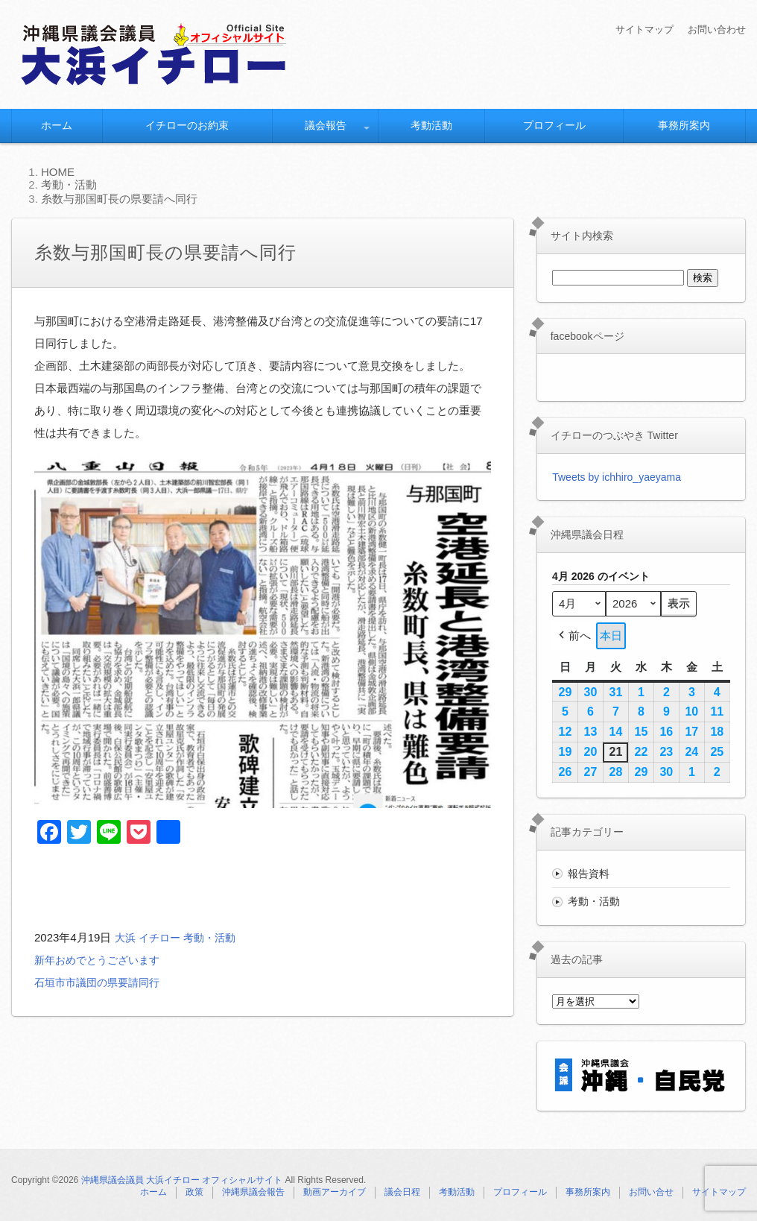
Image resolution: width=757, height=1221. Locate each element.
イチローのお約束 (187, 125)
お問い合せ (651, 1192)
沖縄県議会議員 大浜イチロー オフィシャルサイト (182, 1180)
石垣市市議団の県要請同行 (101, 982)
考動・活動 (216, 937)
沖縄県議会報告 (253, 1192)
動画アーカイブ (334, 1192)
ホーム (56, 125)
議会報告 (325, 125)
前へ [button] (573, 636)
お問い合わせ (714, 29)
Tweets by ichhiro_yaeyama (616, 477)
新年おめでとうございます (101, 959)
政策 (194, 1192)
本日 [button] (611, 635)
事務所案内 (684, 125)
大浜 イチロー (150, 937)
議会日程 (402, 1192)
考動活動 (431, 125)
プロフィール (554, 125)
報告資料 (588, 874)
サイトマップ (637, 29)
